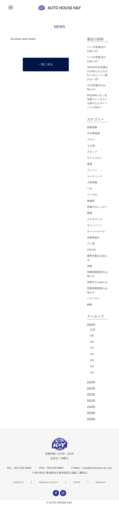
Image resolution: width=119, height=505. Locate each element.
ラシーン (92, 170)
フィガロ (92, 194)
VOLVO (91, 249)
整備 (89, 213)
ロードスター (95, 158)
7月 (92, 348)
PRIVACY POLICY (48, 482)
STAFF (76, 482)
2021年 (91, 400)
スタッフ (92, 151)
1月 (92, 372)
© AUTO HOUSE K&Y (60, 502)
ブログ (91, 139)
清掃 (89, 266)
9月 (92, 335)
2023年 (91, 388)
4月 (92, 360)
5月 (92, 354)
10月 (93, 329)
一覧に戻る (46, 64)
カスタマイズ (95, 219)
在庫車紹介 (93, 237)
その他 (91, 145)
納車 (89, 304)
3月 (92, 366)
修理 (89, 164)
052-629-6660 (22, 468)
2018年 (91, 419)
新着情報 (92, 127)
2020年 (91, 406)
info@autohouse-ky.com (97, 468)
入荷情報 (92, 182)
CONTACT (18, 482)
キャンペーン (95, 225)
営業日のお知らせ (97, 282)
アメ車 (91, 243)
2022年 (91, 394)
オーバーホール (96, 231)
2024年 (91, 382)
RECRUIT (101, 482)
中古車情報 (93, 133)
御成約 (91, 200)
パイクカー (93, 298)
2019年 (91, 412)
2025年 (91, 324)
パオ (89, 188)
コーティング (95, 176)
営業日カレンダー (97, 207)
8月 (92, 342)
